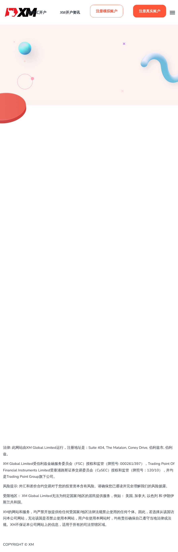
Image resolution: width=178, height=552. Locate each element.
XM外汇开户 (36, 12)
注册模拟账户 (106, 11)
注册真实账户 (149, 11)
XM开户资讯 (70, 12)
